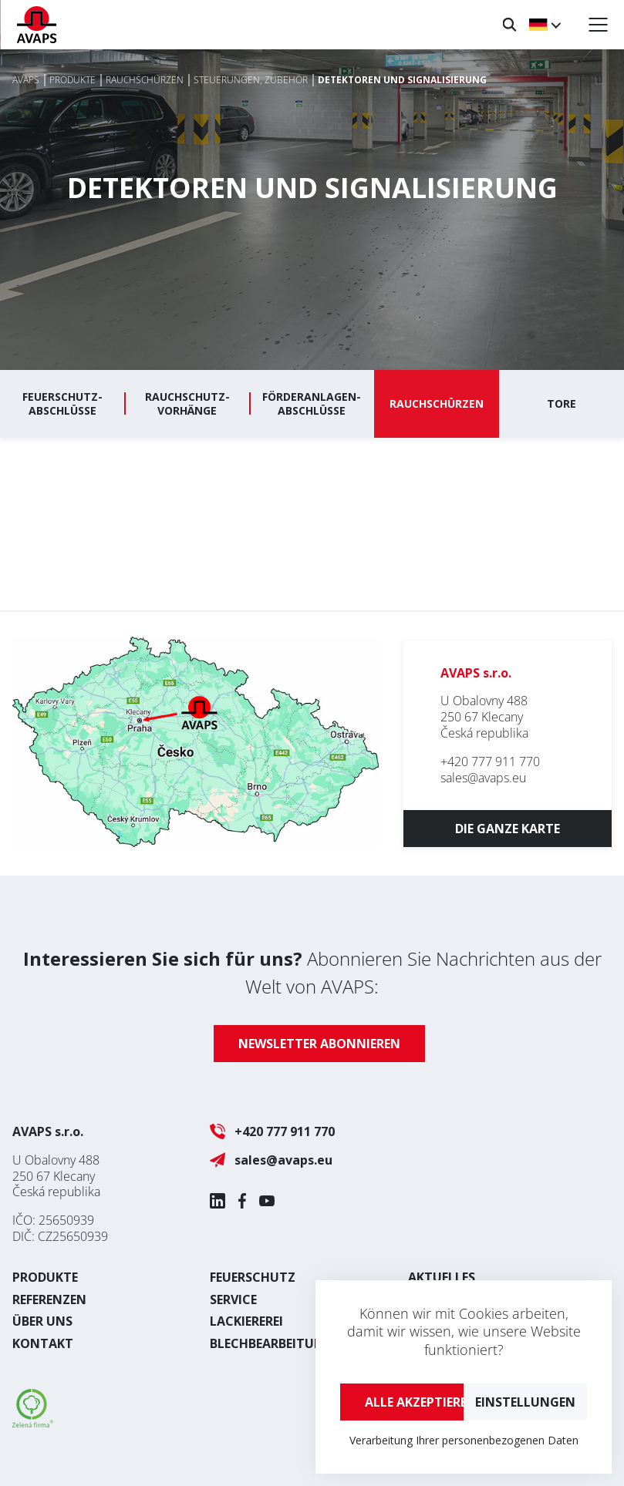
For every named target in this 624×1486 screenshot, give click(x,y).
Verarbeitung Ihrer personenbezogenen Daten (463, 1440)
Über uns (42, 1321)
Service (233, 1299)
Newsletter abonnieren (319, 1043)
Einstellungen (525, 1402)
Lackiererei (246, 1321)
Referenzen (49, 1299)
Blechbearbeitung (271, 1343)
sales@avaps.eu (483, 777)
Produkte (45, 1277)
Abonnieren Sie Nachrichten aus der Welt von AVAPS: (312, 972)
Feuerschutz (252, 1277)
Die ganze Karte (507, 828)
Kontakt (42, 1343)
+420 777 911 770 (490, 761)
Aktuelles (441, 1277)
